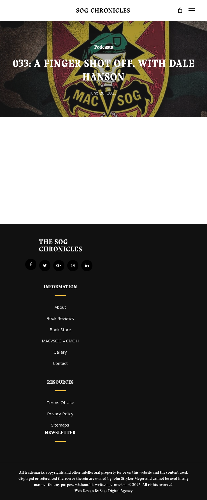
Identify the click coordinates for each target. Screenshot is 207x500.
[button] (192, 10)
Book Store (60, 329)
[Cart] (180, 10)
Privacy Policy (60, 413)
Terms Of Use (60, 402)
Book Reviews (60, 318)
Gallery (60, 352)
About (60, 307)
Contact (60, 363)
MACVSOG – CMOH (60, 341)
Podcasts (103, 47)
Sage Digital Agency (116, 491)
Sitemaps (60, 425)
